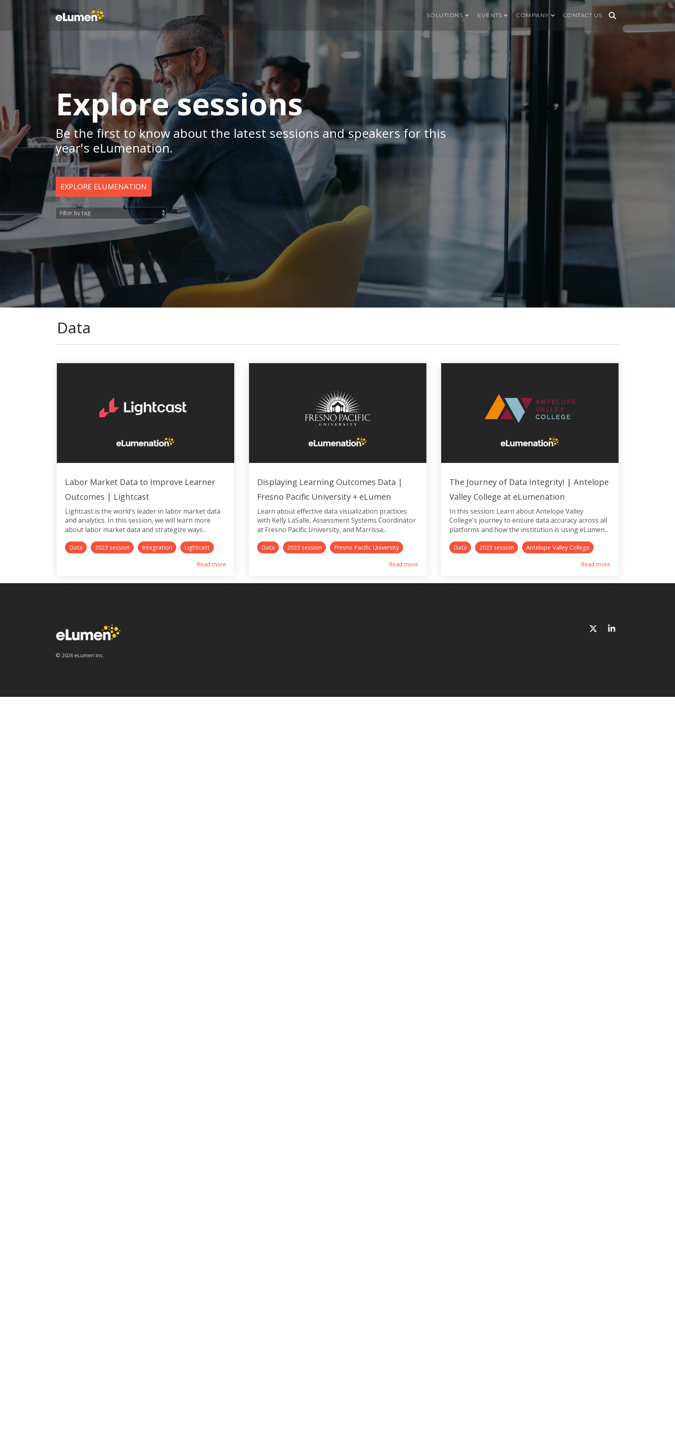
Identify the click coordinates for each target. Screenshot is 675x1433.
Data (76, 560)
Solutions (447, 15)
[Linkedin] (611, 881)
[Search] (612, 15)
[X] (594, 881)
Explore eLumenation (104, 186)
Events (492, 15)
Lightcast (197, 560)
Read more (232, 576)
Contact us (583, 15)
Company (535, 15)
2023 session (112, 560)
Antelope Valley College (173, 799)
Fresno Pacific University (387, 560)
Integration (157, 560)
